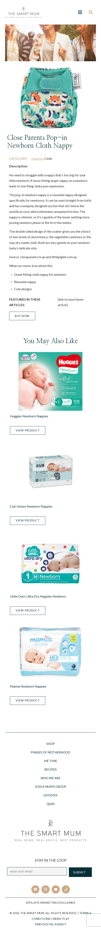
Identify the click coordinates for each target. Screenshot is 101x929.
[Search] (92, 12)
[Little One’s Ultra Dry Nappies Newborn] (50, 561)
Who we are (50, 778)
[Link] (23, 12)
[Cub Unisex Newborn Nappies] (50, 471)
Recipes (50, 769)
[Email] (56, 889)
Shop (50, 744)
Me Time (50, 761)
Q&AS (51, 804)
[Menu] (80, 12)
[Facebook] (35, 889)
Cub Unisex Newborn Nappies (31, 506)
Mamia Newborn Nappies (28, 686)
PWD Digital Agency (50, 924)
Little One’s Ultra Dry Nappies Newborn (38, 596)
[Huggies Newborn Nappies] (50, 381)
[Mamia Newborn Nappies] (50, 651)
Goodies (50, 795)
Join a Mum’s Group (50, 786)
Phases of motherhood (50, 752)
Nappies (37, 158)
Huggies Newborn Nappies (29, 416)
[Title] (66, 889)
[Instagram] (45, 889)
